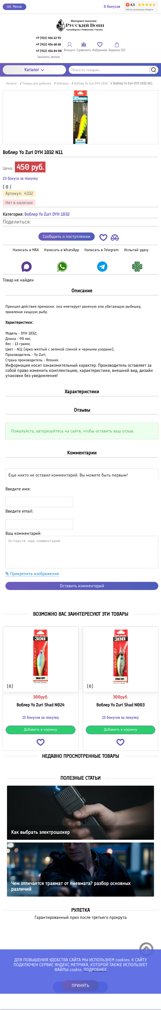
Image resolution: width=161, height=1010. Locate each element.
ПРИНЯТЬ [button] (80, 985)
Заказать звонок (48, 57)
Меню (14, 6)
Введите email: (19, 511)
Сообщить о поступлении (66, 236)
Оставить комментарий (82, 585)
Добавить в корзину (40, 729)
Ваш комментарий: (23, 533)
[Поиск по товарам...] (113, 70)
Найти (153, 69)
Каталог (34, 69)
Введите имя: (18, 488)
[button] (103, 239)
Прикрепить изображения (32, 573)
